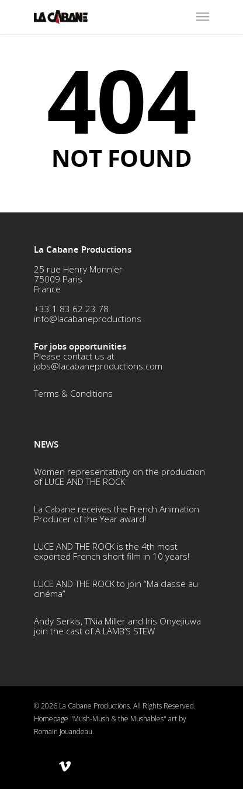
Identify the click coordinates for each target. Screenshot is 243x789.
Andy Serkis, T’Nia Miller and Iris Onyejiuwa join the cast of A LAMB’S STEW (117, 626)
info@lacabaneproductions (87, 318)
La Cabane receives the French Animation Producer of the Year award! (116, 514)
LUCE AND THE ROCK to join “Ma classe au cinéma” (116, 588)
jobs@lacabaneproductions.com (98, 366)
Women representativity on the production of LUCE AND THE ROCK (119, 476)
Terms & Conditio (68, 393)
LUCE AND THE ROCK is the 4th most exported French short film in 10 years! (111, 551)
